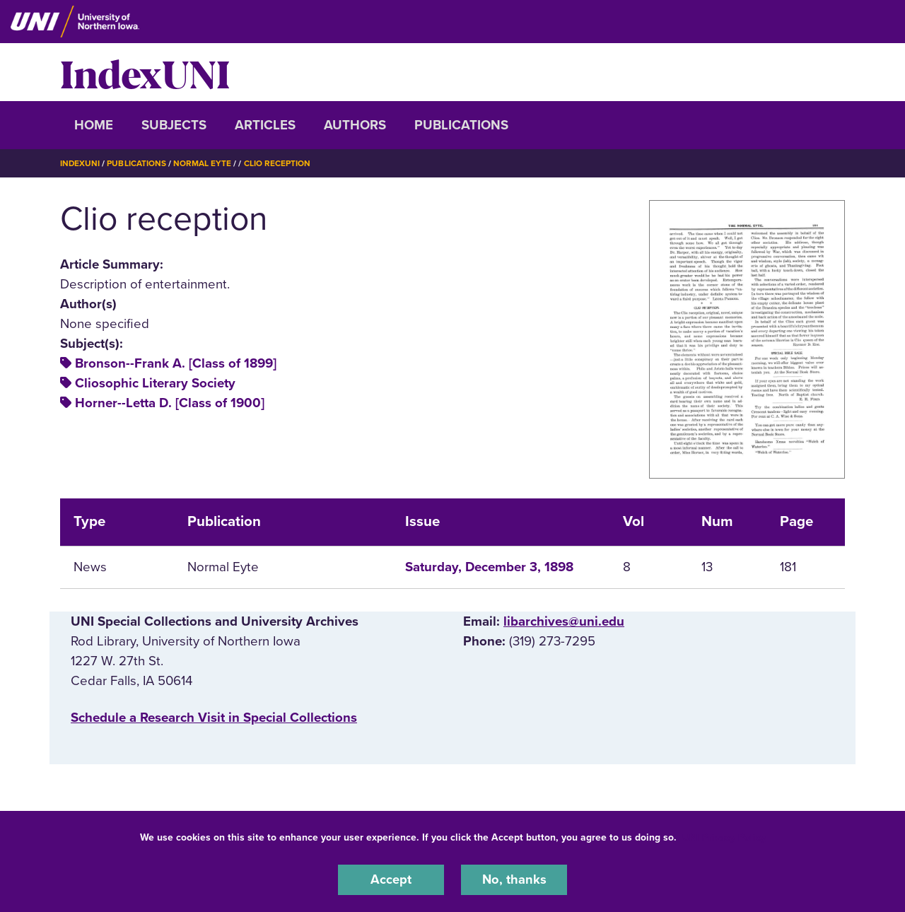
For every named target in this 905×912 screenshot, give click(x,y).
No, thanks (514, 879)
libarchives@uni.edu (563, 621)
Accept (390, 879)
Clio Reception (278, 163)
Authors (355, 125)
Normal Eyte (203, 163)
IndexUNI (145, 72)
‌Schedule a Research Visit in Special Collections (214, 717)
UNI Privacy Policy (724, 837)
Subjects (173, 125)
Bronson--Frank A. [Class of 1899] (175, 363)
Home (93, 125)
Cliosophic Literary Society (155, 383)
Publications (461, 125)
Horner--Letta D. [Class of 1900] (169, 403)
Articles (265, 125)
